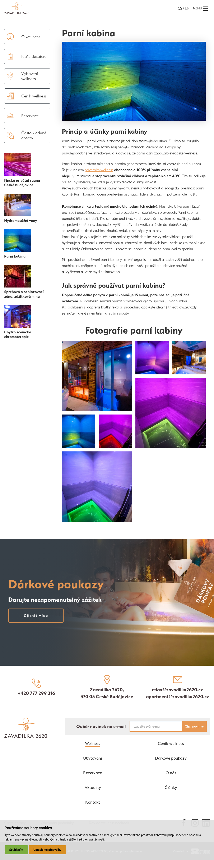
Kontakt (92, 802)
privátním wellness (99, 170)
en (187, 8)
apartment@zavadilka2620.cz (177, 696)
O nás (171, 772)
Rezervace (92, 772)
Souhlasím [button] (16, 849)
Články (170, 787)
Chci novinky (194, 726)
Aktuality (92, 787)
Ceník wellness (171, 743)
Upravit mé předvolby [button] (47, 849)
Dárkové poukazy (171, 758)
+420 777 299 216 (36, 693)
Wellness (92, 743)
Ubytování (92, 758)
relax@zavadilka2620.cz (177, 690)
